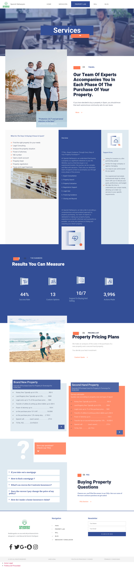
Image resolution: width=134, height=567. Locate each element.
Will (95, 4)
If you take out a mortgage (23, 472)
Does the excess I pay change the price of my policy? (31, 492)
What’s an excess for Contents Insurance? (31, 485)
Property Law (80, 4)
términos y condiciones (112, 559)
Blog (107, 4)
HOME (49, 4)
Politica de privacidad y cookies (82, 559)
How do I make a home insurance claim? (30, 499)
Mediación (63, 4)
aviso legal (52, 559)
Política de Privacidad (12, 566)
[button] (33, 473)
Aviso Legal (8, 563)
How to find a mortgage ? (23, 478)
